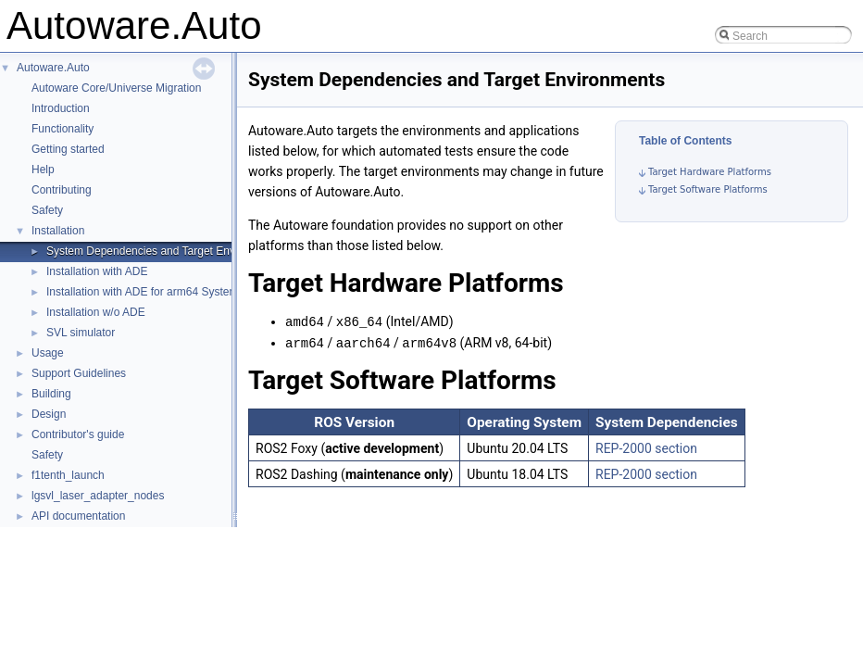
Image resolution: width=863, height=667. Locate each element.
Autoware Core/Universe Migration (116, 88)
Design (48, 414)
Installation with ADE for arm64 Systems (145, 291)
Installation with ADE (96, 271)
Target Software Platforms (708, 189)
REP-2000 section (646, 446)
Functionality (62, 128)
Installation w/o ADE (95, 312)
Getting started (68, 149)
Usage (47, 352)
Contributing (61, 189)
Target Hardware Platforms (709, 172)
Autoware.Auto (53, 67)
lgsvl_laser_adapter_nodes (97, 495)
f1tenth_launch (68, 475)
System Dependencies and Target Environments (165, 251)
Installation (57, 230)
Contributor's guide (77, 434)
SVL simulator (80, 332)
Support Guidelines (78, 373)
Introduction (60, 108)
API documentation (78, 516)
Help (43, 169)
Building (51, 393)
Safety (47, 210)
